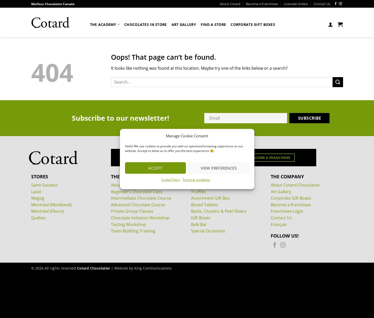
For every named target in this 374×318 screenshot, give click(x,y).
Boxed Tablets (204, 205)
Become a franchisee (291, 205)
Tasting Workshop (128, 224)
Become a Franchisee (262, 4)
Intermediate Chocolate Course (141, 198)
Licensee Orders (296, 4)
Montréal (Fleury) (47, 211)
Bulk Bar (199, 224)
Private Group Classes (132, 211)
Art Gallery (184, 24)
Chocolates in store (145, 24)
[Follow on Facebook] (335, 4)
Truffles (198, 191)
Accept (155, 168)
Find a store (213, 24)
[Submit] (338, 82)
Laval (36, 191)
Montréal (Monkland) (51, 205)
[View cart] (340, 24)
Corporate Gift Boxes (253, 24)
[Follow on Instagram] (340, 4)
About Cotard (230, 4)
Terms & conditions (196, 180)
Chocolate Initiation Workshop (140, 218)
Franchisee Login (287, 211)
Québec (38, 218)
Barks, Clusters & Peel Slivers (218, 211)
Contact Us (322, 4)
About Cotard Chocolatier (295, 185)
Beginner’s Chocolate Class (137, 191)
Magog (37, 198)
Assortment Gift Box (210, 198)
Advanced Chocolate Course (138, 205)
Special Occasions (208, 231)
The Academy (105, 24)
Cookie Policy (170, 180)
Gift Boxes (200, 218)
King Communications (153, 268)
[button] (330, 24)
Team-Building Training (133, 231)
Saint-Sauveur (44, 185)
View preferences (219, 168)
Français (279, 224)
